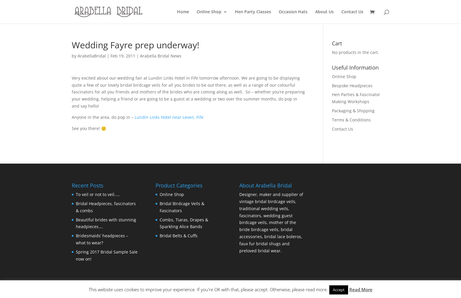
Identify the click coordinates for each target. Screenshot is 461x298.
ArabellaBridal (92, 56)
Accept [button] (339, 289)
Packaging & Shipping (353, 110)
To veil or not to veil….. (98, 194)
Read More (361, 289)
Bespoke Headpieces (352, 85)
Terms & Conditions (351, 120)
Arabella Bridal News (160, 56)
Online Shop (209, 12)
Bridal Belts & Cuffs (179, 235)
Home (183, 12)
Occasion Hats (293, 12)
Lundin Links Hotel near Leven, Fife (169, 117)
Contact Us (352, 12)
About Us (324, 12)
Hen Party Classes (253, 12)
